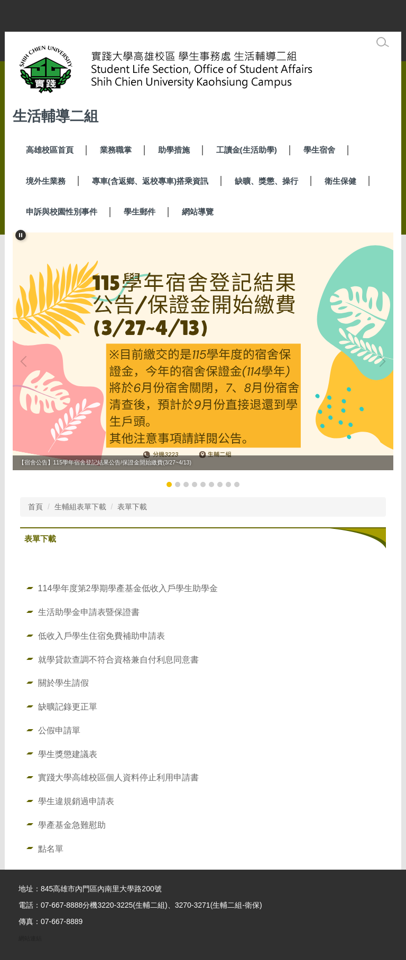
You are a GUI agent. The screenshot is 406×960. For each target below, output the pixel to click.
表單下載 (132, 506)
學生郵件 (139, 211)
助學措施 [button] (174, 149)
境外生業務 (46, 180)
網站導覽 (198, 211)
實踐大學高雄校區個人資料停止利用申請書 (118, 777)
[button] (20, 235)
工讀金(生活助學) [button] (246, 149)
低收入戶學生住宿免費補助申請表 (101, 635)
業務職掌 (116, 149)
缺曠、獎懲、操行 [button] (266, 180)
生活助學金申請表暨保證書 (89, 612)
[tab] (169, 484)
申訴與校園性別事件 (61, 211)
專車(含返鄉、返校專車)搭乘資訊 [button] (150, 180)
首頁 (35, 506)
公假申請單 (59, 730)
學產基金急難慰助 (72, 824)
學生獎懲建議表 (67, 754)
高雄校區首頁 (49, 149)
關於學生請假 (63, 682)
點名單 (50, 848)
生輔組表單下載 (80, 506)
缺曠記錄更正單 (67, 706)
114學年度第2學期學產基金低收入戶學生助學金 (128, 588)
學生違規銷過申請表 (76, 801)
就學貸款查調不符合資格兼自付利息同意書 (118, 659)
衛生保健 (340, 180)
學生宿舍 (319, 149)
